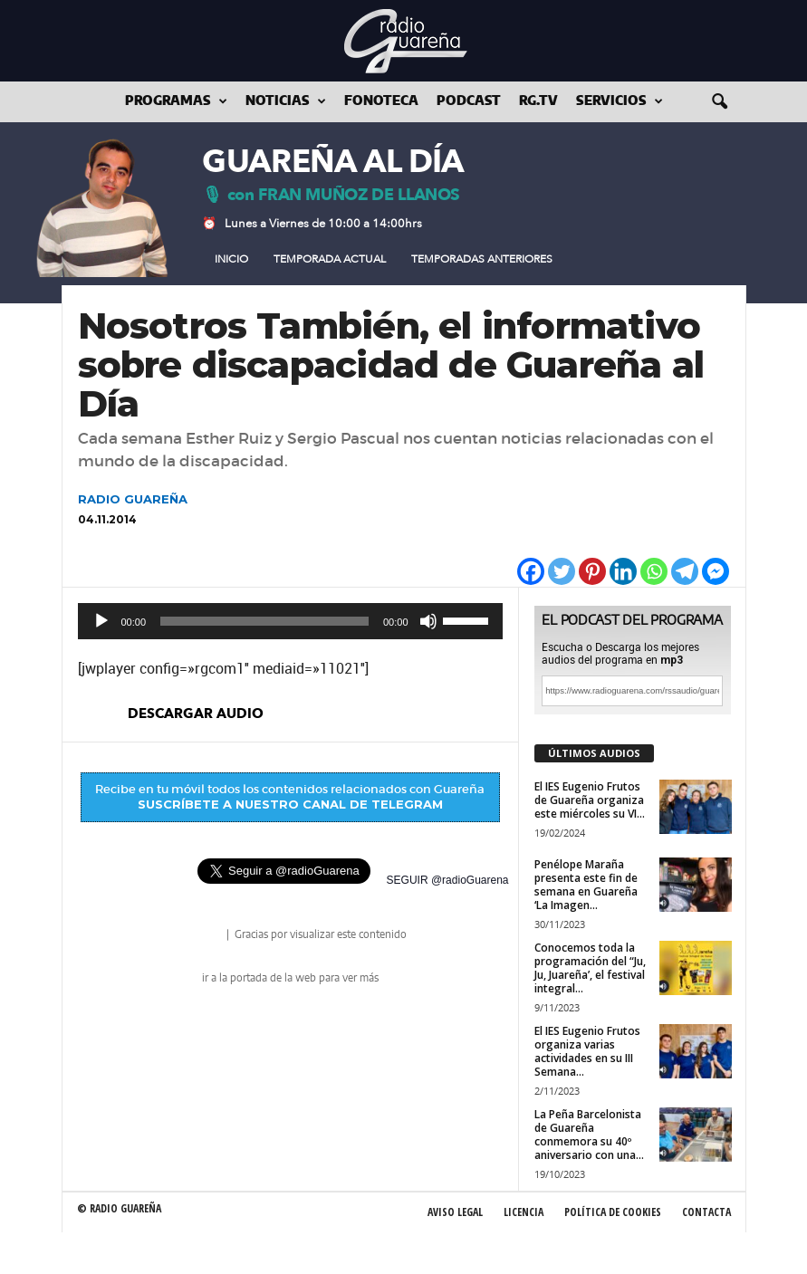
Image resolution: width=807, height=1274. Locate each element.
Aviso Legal (455, 1212)
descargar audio (196, 713)
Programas (176, 101)
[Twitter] (561, 571)
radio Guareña (198, 936)
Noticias (285, 101)
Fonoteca (381, 101)
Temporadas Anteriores (481, 259)
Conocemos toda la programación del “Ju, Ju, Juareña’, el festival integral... (590, 968)
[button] (719, 102)
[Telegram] (684, 571)
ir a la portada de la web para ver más (290, 977)
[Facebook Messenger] (715, 571)
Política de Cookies (612, 1212)
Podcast (469, 101)
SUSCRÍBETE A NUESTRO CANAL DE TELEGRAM (290, 804)
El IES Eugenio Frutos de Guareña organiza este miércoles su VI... (589, 800)
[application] (290, 621)
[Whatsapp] (654, 571)
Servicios (619, 101)
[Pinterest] (592, 571)
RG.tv (538, 101)
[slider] (264, 621)
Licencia (523, 1212)
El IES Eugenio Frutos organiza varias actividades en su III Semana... (587, 1051)
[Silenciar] (428, 621)
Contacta (706, 1212)
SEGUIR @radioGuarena (448, 880)
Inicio (231, 259)
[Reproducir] (101, 621)
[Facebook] (530, 571)
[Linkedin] (623, 571)
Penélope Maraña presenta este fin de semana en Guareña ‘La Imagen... (586, 885)
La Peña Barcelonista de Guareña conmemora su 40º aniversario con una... (589, 1134)
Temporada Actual (330, 259)
